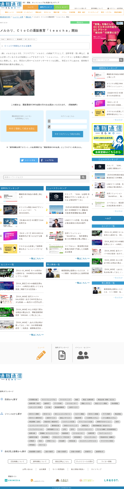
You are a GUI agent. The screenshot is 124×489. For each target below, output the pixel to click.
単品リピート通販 (101, 403)
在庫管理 (91, 433)
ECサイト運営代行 (35, 418)
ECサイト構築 (93, 414)
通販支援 (56, 12)
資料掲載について (97, 8)
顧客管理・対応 (34, 403)
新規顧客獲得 (59, 407)
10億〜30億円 (75, 451)
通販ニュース (9, 12)
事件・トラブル (106, 12)
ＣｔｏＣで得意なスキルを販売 (17, 46)
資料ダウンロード (46, 7)
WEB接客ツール (52, 429)
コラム (64, 12)
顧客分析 (32, 433)
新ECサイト (10, 39)
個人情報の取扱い (78, 469)
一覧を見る (118, 120)
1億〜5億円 (49, 451)
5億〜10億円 (62, 451)
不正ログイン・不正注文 (61, 437)
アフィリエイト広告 (85, 421)
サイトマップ (96, 469)
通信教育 (19, 39)
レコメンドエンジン (85, 429)
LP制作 (31, 441)
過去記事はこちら (62, 461)
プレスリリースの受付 (84, 461)
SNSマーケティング (70, 425)
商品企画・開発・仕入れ (106, 399)
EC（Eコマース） (30, 39)
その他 (48, 407)
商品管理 (78, 418)
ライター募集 (106, 461)
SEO (117, 421)
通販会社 (38, 12)
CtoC (2, 39)
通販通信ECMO (5, 17)
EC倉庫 (62, 441)
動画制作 (65, 433)
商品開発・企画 (34, 421)
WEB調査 (77, 437)
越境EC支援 (33, 437)
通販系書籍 (118, 12)
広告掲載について (17, 461)
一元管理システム (92, 418)
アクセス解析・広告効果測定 (106, 429)
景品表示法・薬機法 (107, 437)
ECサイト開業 (34, 414)
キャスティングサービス (88, 441)
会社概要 (42, 469)
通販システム (86, 403)
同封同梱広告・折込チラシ (101, 425)
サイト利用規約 (59, 469)
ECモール (47, 12)
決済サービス (51, 418)
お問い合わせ (28, 469)
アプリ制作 (106, 414)
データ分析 (58, 403)
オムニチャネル (90, 437)
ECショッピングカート (62, 414)
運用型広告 (55, 425)
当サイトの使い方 (80, 8)
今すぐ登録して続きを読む (22, 128)
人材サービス (73, 407)
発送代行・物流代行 (51, 421)
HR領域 (32, 445)
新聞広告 (85, 425)
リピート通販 (79, 414)
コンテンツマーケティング (38, 425)
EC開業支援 (33, 399)
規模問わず (99, 451)
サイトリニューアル (48, 399)
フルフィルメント (105, 433)
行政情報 (72, 12)
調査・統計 (81, 12)
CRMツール (51, 441)
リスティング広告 (68, 421)
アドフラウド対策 (107, 441)
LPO (64, 429)
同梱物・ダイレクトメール (49, 433)
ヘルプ (108, 218)
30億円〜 (88, 451)
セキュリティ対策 (35, 407)
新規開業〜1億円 (35, 451)
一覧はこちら (35, 258)
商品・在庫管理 (88, 399)
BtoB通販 (115, 403)
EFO (72, 429)
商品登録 (118, 414)
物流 (76, 399)
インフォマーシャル (36, 429)
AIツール (42, 445)
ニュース (31, 7)
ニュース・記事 (18, 17)
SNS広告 (72, 441)
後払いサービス (65, 418)
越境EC (46, 403)
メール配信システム (109, 418)
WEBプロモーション (104, 421)
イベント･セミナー (61, 7)
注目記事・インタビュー (25, 12)
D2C (40, 441)
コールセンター (71, 403)
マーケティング (93, 12)
